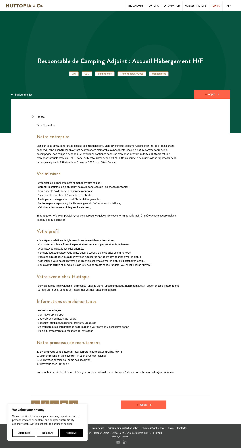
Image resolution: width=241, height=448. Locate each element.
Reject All (47, 432)
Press (170, 428)
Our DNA (154, 5)
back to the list (23, 94)
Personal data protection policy (123, 428)
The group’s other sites (153, 428)
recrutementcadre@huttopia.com (155, 372)
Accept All (71, 432)
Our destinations (195, 5)
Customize (24, 432)
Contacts (181, 428)
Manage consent (120, 436)
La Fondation (172, 5)
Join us (216, 5)
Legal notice (98, 428)
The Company (135, 5)
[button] (229, 6)
